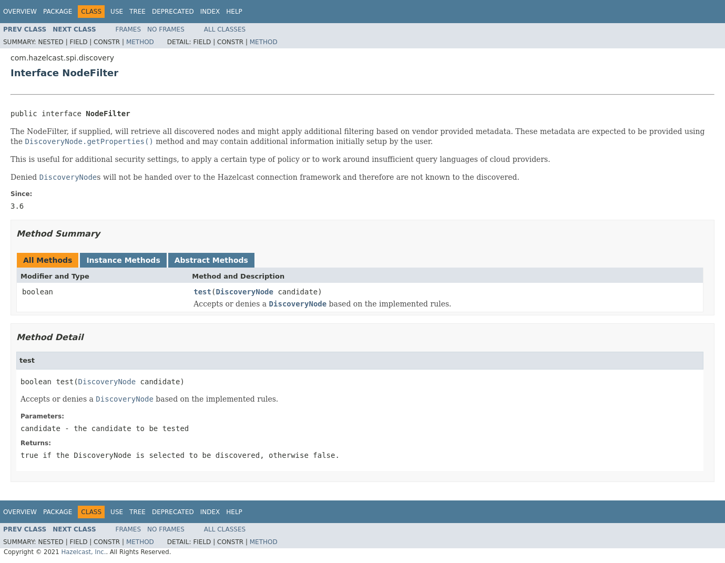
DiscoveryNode (244, 292)
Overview (20, 11)
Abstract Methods (211, 260)
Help (234, 11)
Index (210, 11)
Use (116, 11)
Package (57, 11)
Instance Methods (123, 260)
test (202, 292)
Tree (137, 11)
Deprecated (173, 11)
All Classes (225, 29)
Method (140, 42)
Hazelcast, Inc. (83, 552)
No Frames (166, 29)
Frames (128, 29)
